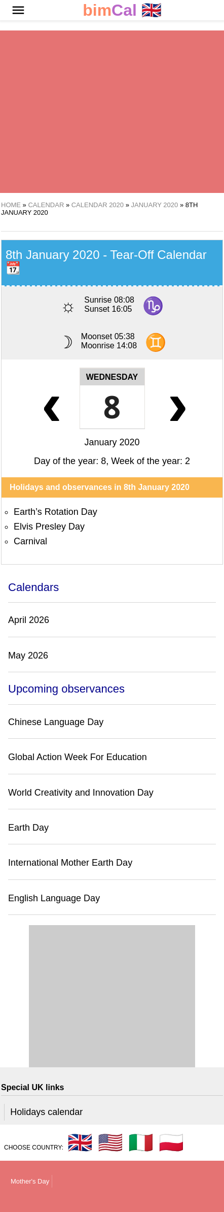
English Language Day (54, 898)
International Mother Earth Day (70, 863)
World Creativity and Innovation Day (81, 793)
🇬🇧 (122, 10)
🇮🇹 (141, 1142)
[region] (112, 111)
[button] (18, 10)
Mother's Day (30, 1181)
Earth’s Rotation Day (55, 512)
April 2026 (28, 620)
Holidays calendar (46, 1112)
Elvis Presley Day (49, 526)
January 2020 (111, 442)
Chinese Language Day (55, 722)
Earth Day (28, 828)
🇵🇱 (171, 1142)
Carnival (30, 541)
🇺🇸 (110, 1142)
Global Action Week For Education (77, 757)
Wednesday (112, 377)
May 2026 (28, 655)
